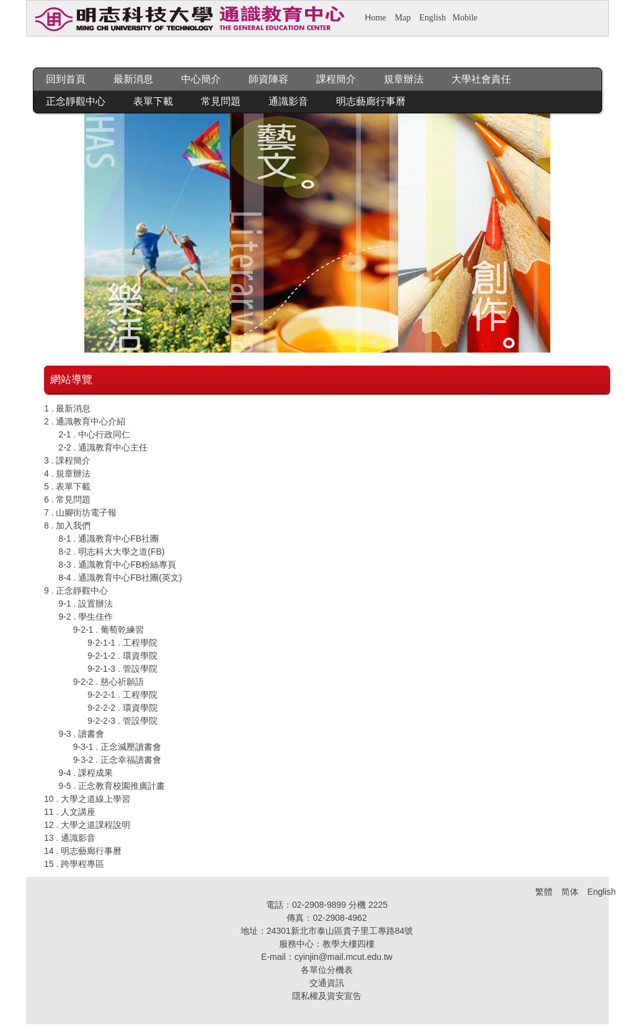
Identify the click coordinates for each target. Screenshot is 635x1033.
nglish (435, 17)
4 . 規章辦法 (67, 473)
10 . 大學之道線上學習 (87, 799)
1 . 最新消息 (67, 408)
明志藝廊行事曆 (371, 101)
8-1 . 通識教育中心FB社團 (108, 538)
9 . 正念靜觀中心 (76, 591)
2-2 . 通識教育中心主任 (103, 447)
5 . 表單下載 (67, 486)
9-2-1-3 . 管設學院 (122, 669)
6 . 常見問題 (67, 499)
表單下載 (153, 101)
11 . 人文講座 (69, 812)
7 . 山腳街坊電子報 (80, 512)
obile (468, 17)
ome (378, 17)
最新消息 (133, 79)
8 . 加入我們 (67, 525)
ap (406, 17)
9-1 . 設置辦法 (85, 604)
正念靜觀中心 (75, 101)
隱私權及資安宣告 (327, 996)
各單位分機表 (327, 970)
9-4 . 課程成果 (85, 773)
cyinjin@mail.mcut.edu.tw (344, 957)
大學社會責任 (481, 79)
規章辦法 (404, 79)
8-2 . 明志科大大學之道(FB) (111, 551)
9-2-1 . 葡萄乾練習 (108, 630)
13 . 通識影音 (69, 838)
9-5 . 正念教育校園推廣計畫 (111, 786)
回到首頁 (66, 79)
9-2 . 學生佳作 (85, 617)
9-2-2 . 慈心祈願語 (108, 682)
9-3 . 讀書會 (81, 734)
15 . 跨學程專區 (74, 864)
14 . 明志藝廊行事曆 (83, 851)
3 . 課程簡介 (67, 460)
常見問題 (221, 101)
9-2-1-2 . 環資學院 (122, 656)
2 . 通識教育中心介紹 (84, 421)
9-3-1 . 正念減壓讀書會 (117, 747)
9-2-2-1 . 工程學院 (122, 695)
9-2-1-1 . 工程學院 (122, 643)
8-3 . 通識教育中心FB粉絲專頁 (117, 564)
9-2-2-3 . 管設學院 (122, 721)
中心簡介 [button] (201, 79)
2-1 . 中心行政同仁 (94, 434)
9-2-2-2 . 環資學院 (122, 708)
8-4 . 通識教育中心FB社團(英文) (120, 577)
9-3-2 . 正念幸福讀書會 (117, 760)
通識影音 (288, 101)
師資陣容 (268, 79)
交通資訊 (326, 983)
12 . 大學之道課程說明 (87, 825)
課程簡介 (336, 79)
